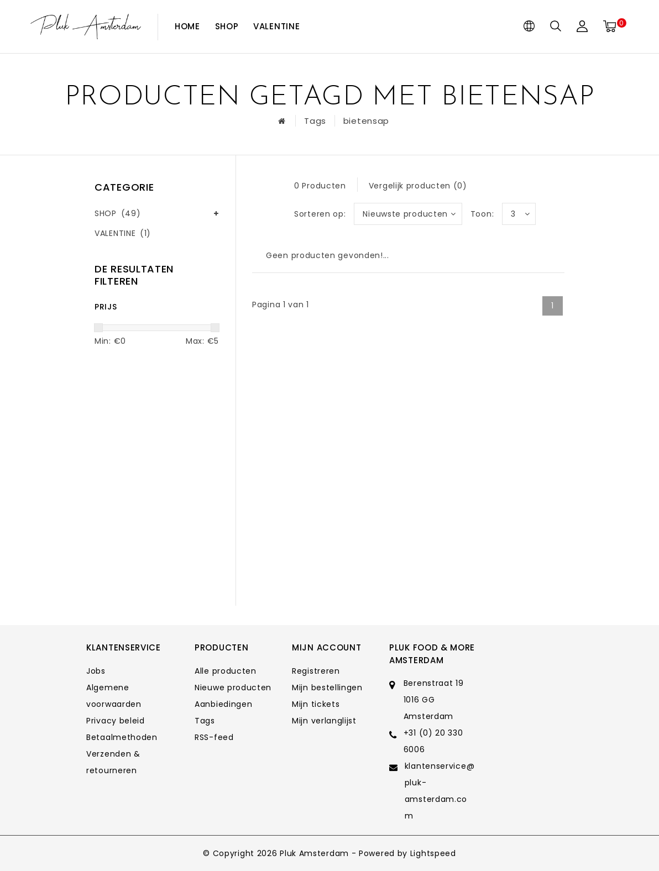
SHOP (227, 26)
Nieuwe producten (233, 687)
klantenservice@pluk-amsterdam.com (440, 790)
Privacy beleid (115, 720)
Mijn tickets (315, 704)
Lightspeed (433, 853)
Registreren (316, 670)
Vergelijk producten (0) (418, 185)
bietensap (366, 121)
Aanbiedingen (223, 704)
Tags (315, 121)
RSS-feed (214, 737)
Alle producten (226, 670)
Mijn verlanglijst (324, 720)
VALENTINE (276, 26)
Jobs (96, 670)
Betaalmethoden (122, 737)
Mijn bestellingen (327, 687)
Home (187, 26)
